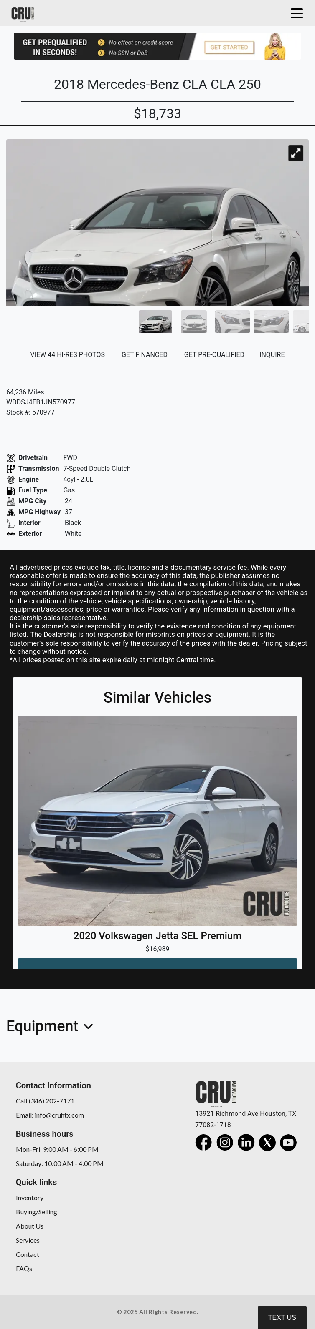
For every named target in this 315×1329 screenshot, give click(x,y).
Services (28, 1240)
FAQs (24, 1268)
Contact (27, 1254)
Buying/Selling (36, 1212)
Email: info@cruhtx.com (50, 1115)
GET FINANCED (145, 355)
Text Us (282, 1317)
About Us (29, 1226)
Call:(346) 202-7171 (45, 1101)
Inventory (29, 1197)
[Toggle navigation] (294, 13)
